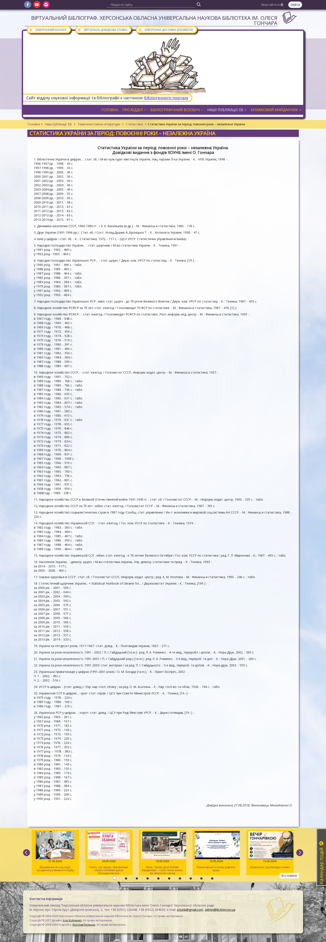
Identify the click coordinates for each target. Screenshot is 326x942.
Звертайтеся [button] (272, 5)
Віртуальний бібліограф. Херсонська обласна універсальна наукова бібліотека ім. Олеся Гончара (154, 20)
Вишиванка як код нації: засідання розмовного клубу (55, 851)
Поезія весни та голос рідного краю (216, 851)
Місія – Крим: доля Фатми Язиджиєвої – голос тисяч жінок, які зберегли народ (162, 853)
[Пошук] (199, 4)
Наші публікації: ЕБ (58, 124)
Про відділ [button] (134, 109)
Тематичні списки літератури (99, 124)
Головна (33, 124)
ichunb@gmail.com (190, 910)
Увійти (295, 5)
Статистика (134, 124)
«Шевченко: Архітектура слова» (269, 850)
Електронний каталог (48, 29)
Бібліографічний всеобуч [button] (176, 109)
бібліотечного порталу (166, 97)
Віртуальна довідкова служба (102, 29)
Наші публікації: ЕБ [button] (226, 109)
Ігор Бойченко (72, 920)
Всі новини (289, 876)
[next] (299, 852)
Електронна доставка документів (165, 29)
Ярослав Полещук (83, 924)
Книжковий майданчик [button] (276, 109)
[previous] (26, 852)
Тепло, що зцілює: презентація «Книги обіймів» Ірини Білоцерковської (108, 853)
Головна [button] (109, 109)
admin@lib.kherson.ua (220, 910)
